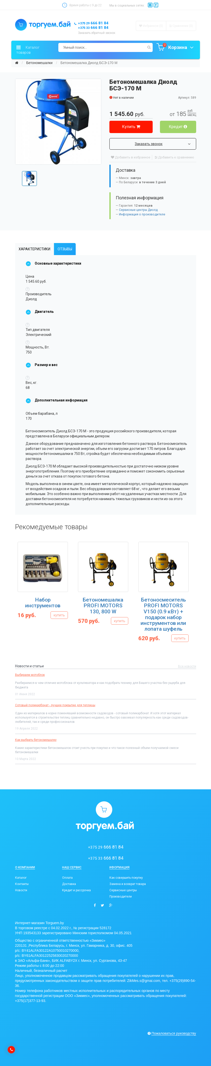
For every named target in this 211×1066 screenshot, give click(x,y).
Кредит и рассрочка (76, 890)
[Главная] (16, 63)
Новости (21, 890)
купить (59, 615)
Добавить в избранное (130, 157)
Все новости (187, 666)
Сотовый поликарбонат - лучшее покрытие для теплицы (55, 705)
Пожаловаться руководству (173, 1033)
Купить (131, 126)
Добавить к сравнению (174, 157)
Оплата (67, 877)
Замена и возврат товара (127, 884)
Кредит (178, 126)
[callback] (11, 1049)
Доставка (69, 884)
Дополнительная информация (57, 400)
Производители (120, 896)
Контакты (22, 884)
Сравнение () (181, 26)
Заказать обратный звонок (96, 33)
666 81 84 (93, 23)
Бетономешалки (39, 63)
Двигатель (40, 312)
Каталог (21, 877)
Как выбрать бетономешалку (36, 740)
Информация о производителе (142, 214)
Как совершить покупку (126, 877)
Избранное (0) (151, 26)
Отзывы (65, 249)
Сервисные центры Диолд (138, 210)
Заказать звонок (162, 144)
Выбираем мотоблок (30, 675)
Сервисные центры (123, 890)
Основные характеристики (53, 263)
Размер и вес (42, 365)
